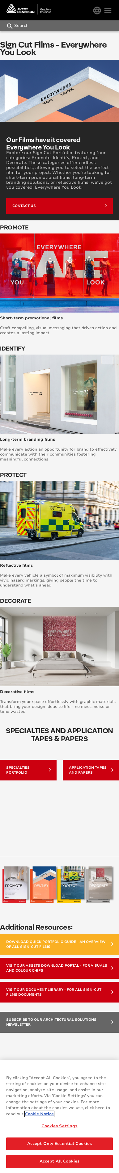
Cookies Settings (59, 1126)
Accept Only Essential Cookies (59, 1143)
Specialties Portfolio (28, 770)
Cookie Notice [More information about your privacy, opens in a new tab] (39, 1114)
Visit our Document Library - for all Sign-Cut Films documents (59, 992)
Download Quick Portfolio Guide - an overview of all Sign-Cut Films (59, 944)
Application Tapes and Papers (91, 770)
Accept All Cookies (59, 1161)
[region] (59, 1116)
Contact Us (59, 205)
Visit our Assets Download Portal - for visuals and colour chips (59, 968)
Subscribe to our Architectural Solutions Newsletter (59, 1022)
